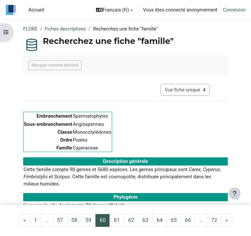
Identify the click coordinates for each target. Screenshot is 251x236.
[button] (114, 10)
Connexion (234, 10)
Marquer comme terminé (54, 65)
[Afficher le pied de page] (235, 193)
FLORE (30, 29)
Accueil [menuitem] (36, 10)
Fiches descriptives (65, 29)
